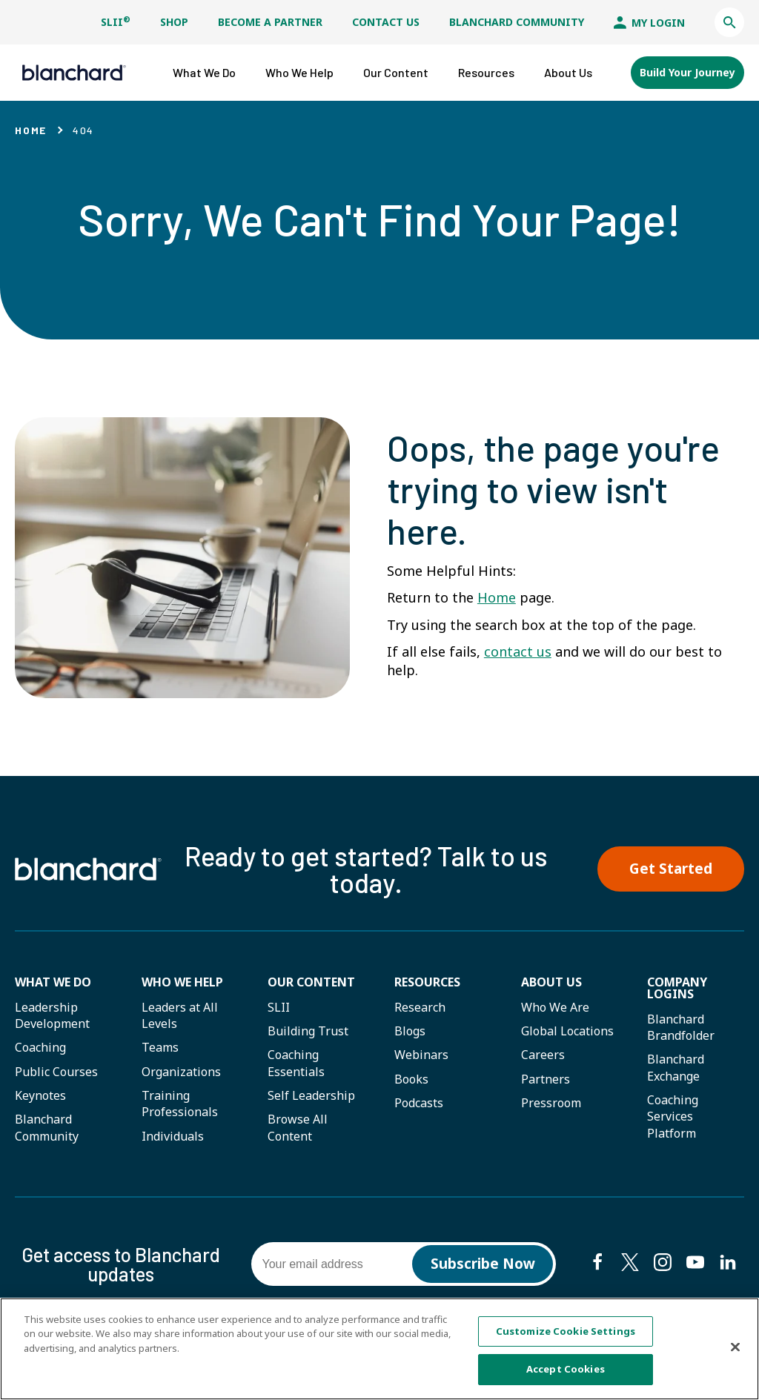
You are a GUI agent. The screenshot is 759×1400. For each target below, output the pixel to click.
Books (411, 1079)
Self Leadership (311, 1095)
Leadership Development (52, 1015)
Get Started (670, 868)
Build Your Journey (687, 72)
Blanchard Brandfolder (681, 1027)
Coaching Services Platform (672, 1116)
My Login (649, 23)
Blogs (409, 1031)
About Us (551, 982)
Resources (427, 982)
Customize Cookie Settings (565, 1331)
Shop (174, 22)
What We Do (53, 982)
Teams (160, 1047)
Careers (543, 1054)
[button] (729, 22)
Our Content (311, 982)
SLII (115, 22)
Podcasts (418, 1103)
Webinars (421, 1054)
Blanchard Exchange (675, 1067)
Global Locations (567, 1031)
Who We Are (555, 1007)
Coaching (40, 1047)
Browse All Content (298, 1127)
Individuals (173, 1136)
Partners (545, 1079)
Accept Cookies (565, 1369)
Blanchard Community (516, 22)
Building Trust (308, 1031)
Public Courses (56, 1072)
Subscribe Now (483, 1263)
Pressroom (551, 1103)
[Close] (735, 1347)
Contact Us (386, 22)
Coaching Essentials (296, 1062)
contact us (517, 651)
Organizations (181, 1072)
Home (31, 130)
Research (419, 1007)
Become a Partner (270, 22)
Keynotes (40, 1095)
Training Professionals (180, 1103)
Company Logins (677, 988)
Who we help (182, 982)
